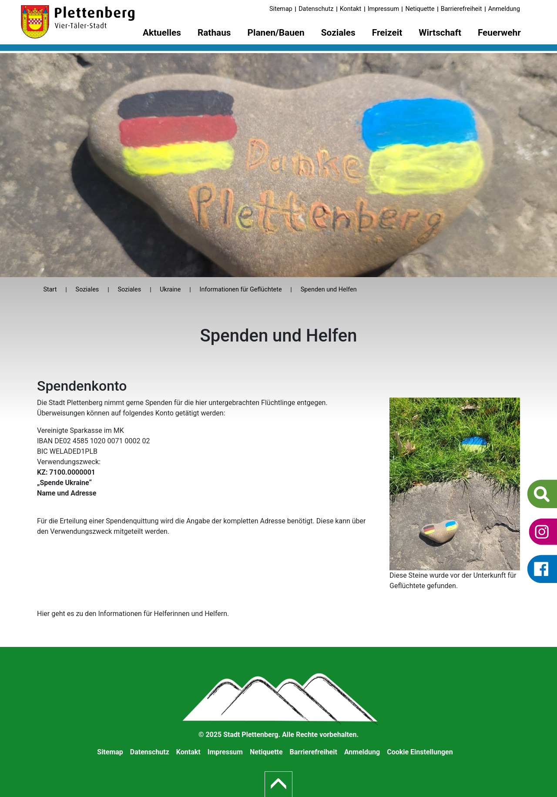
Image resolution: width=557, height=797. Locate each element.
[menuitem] (161, 34)
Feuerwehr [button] (499, 32)
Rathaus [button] (214, 32)
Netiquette (419, 9)
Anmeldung (504, 9)
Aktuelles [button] (162, 32)
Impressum (383, 9)
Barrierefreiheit (461, 9)
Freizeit (387, 32)
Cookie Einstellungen (420, 752)
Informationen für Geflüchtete (241, 289)
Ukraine (170, 289)
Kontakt (351, 9)
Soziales (87, 289)
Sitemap (280, 9)
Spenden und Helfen (329, 289)
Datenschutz (316, 9)
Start (50, 289)
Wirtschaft (440, 32)
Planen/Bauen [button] (276, 32)
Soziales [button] (338, 32)
